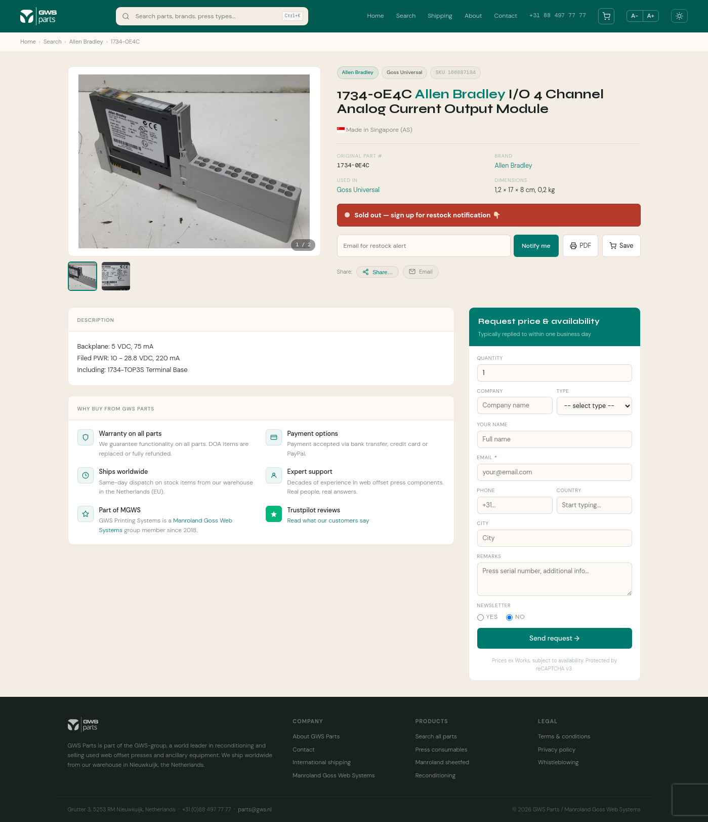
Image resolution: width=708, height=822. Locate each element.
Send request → (554, 638)
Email (420, 271)
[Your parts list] (606, 16)
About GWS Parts (316, 736)
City (483, 523)
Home (375, 16)
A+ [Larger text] (650, 16)
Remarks (489, 556)
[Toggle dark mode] (679, 16)
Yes (487, 617)
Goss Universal (358, 190)
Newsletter (494, 605)
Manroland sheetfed (442, 762)
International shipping (322, 762)
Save (621, 246)
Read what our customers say (328, 520)
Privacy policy (556, 749)
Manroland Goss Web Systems (333, 775)
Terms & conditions (564, 736)
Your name (492, 424)
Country (569, 490)
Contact (505, 16)
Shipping (440, 16)
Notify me (536, 246)
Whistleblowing (558, 762)
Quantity (490, 358)
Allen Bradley (86, 42)
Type (563, 391)
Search (406, 16)
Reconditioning (435, 775)
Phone (486, 490)
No (515, 617)
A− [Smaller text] (634, 16)
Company (490, 391)
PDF (581, 246)
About (473, 16)
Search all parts (436, 736)
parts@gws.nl (254, 809)
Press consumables (441, 749)
